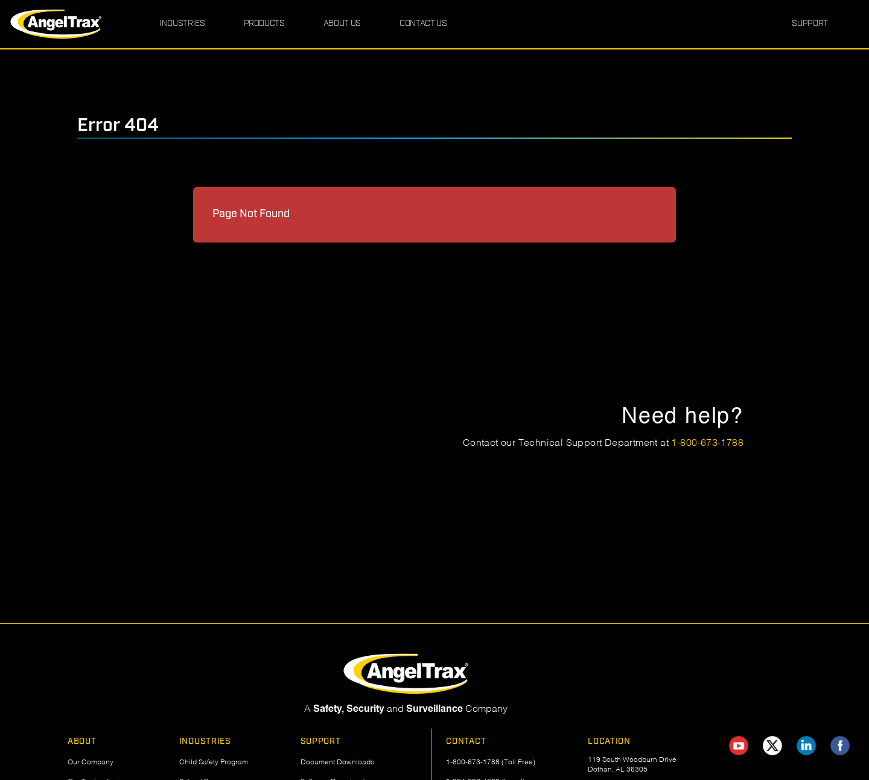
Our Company (90, 762)
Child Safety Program (213, 762)
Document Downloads (337, 762)
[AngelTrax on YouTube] (738, 745)
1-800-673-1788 (707, 443)
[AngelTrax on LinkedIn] (806, 745)
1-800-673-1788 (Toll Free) (490, 762)
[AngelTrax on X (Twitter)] (772, 745)
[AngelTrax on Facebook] (840, 745)
